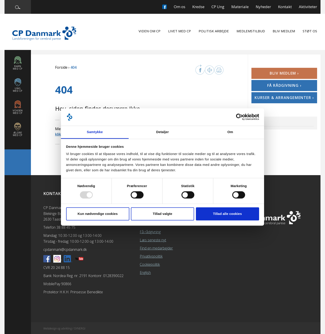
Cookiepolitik (150, 264)
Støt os (310, 31)
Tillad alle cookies (227, 214)
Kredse (198, 6)
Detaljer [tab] (162, 132)
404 (258, 121)
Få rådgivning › (284, 85)
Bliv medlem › (284, 73)
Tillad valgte (162, 214)
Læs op (209, 70)
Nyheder (263, 6)
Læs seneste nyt (153, 240)
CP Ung (217, 6)
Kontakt (285, 6)
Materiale (240, 6)
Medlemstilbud (251, 31)
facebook (199, 70)
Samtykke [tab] (95, 132)
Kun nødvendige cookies (98, 214)
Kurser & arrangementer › (284, 97)
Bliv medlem (284, 31)
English (145, 272)
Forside (61, 67)
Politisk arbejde (214, 31)
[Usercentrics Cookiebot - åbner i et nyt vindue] (239, 117)
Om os (179, 6)
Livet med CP (179, 31)
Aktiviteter (308, 6)
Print (218, 70)
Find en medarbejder (156, 248)
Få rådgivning (150, 231)
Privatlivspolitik (151, 256)
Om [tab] (230, 132)
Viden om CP (149, 31)
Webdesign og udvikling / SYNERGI (64, 328)
